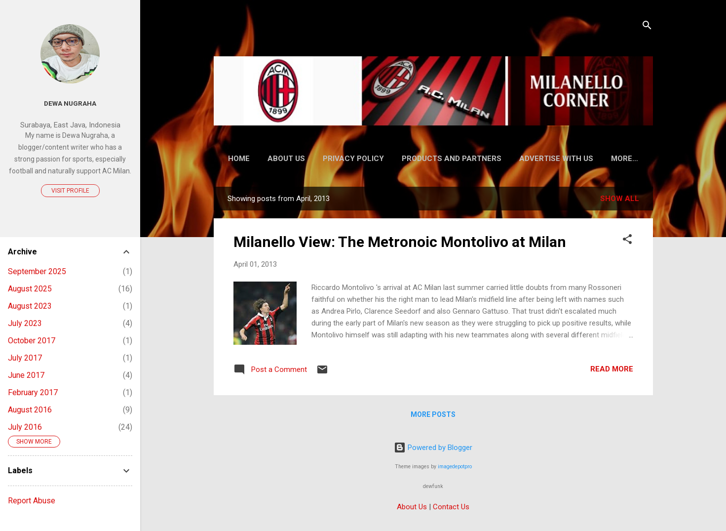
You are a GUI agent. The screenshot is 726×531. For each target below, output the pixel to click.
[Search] (647, 27)
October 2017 (31, 340)
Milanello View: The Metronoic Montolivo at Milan (399, 241)
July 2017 (25, 358)
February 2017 (33, 392)
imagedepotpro (455, 466)
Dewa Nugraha (70, 103)
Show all (619, 198)
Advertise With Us (556, 158)
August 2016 (30, 409)
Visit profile (70, 190)
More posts (433, 414)
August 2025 (30, 288)
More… (624, 158)
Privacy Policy (353, 158)
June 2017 (26, 375)
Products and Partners (451, 158)
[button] (627, 240)
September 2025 (37, 271)
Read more (611, 369)
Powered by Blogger (433, 447)
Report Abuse (31, 500)
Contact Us (451, 506)
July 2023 (25, 323)
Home (239, 158)
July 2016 (25, 427)
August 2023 (30, 306)
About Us (286, 158)
